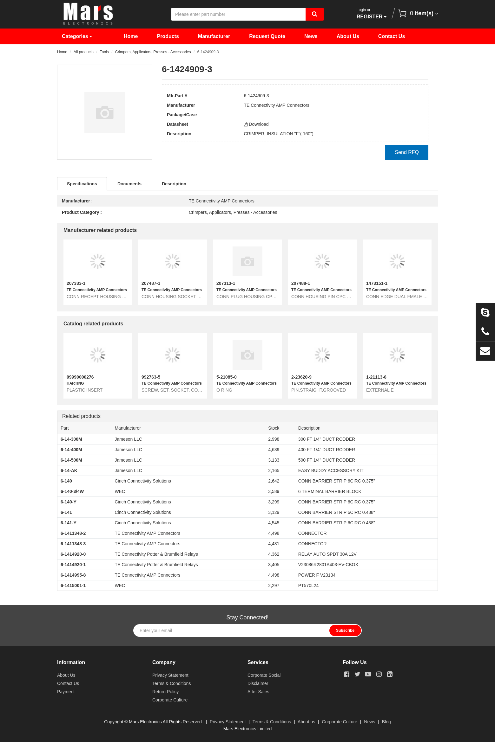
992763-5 (151, 377)
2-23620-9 (301, 377)
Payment (66, 691)
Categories (77, 36)
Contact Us (391, 36)
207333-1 (76, 283)
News (311, 36)
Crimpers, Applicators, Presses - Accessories (153, 52)
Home (131, 36)
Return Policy (165, 691)
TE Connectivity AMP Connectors (276, 105)
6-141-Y (68, 522)
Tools (104, 52)
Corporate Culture (170, 699)
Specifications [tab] (82, 183)
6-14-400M (71, 449)
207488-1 (300, 283)
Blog (386, 721)
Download (256, 124)
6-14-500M (71, 460)
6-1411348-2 (73, 533)
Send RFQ (407, 152)
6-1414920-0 (73, 554)
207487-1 (151, 283)
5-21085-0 (226, 377)
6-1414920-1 (73, 564)
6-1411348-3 (73, 543)
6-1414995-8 (73, 575)
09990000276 (80, 377)
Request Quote (267, 36)
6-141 (66, 512)
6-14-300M (71, 439)
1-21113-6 (376, 377)
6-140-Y (68, 501)
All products (84, 52)
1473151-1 (376, 283)
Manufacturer (214, 36)
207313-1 (225, 283)
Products (168, 36)
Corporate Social (264, 675)
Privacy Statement (170, 675)
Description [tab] (174, 183)
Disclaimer (258, 683)
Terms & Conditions (171, 683)
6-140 (66, 480)
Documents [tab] (129, 183)
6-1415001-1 (73, 585)
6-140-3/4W (72, 491)
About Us (348, 36)
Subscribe (345, 630)
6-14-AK (69, 470)
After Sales (258, 691)
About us (306, 721)
